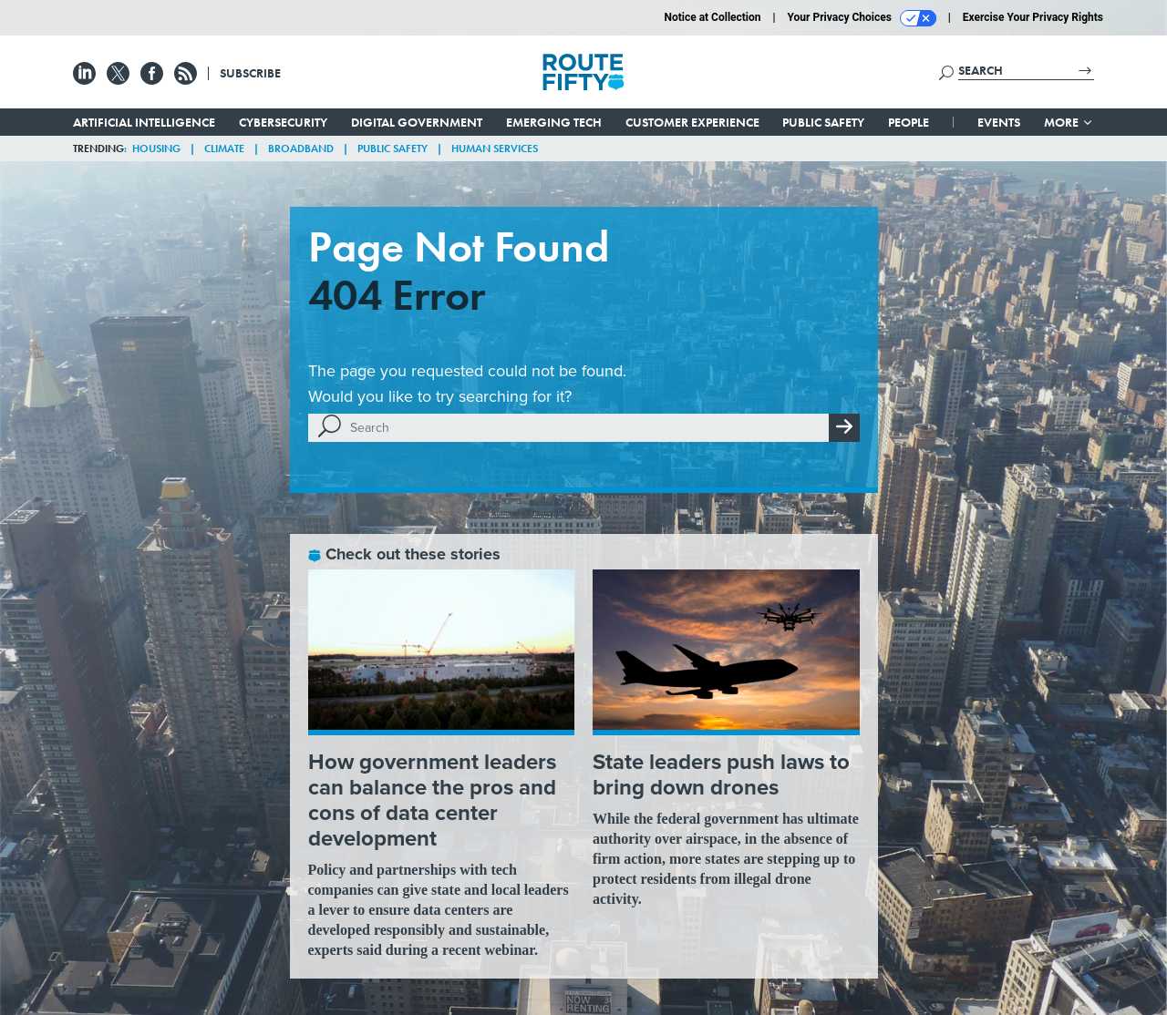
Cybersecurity (283, 122)
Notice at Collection (712, 17)
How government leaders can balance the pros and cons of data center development (432, 800)
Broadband (301, 148)
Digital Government (416, 122)
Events (998, 122)
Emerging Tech (554, 122)
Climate (224, 148)
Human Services (494, 148)
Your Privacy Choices (862, 18)
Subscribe (250, 73)
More (1069, 122)
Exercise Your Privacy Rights (1033, 17)
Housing (156, 148)
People (908, 122)
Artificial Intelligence (144, 122)
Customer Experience (692, 122)
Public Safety (823, 122)
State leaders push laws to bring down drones (721, 774)
